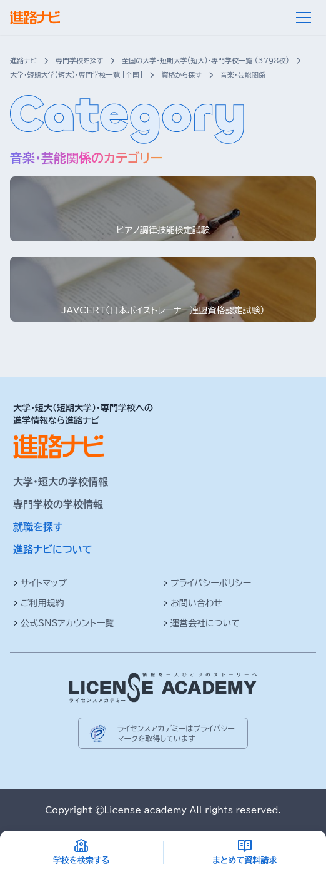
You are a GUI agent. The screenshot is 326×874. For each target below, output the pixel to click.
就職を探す (38, 527)
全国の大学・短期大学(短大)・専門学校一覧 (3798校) (205, 60)
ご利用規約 (38, 603)
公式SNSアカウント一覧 (63, 623)
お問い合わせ (192, 603)
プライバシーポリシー (207, 583)
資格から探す (181, 74)
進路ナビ (23, 60)
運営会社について (201, 623)
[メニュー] (303, 17)
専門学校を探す (79, 60)
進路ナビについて (52, 549)
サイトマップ (40, 583)
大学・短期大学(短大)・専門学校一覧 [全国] (76, 74)
